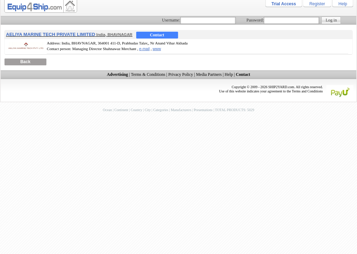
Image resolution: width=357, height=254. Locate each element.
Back (25, 61)
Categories (160, 110)
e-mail (144, 49)
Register (317, 3)
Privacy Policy (180, 74)
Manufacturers (181, 110)
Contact (157, 34)
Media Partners (209, 74)
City (148, 110)
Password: (255, 20)
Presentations (203, 110)
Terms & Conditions (148, 74)
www (156, 49)
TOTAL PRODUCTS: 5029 (234, 110)
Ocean (107, 110)
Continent (121, 110)
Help (342, 3)
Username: (171, 20)
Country (136, 110)
